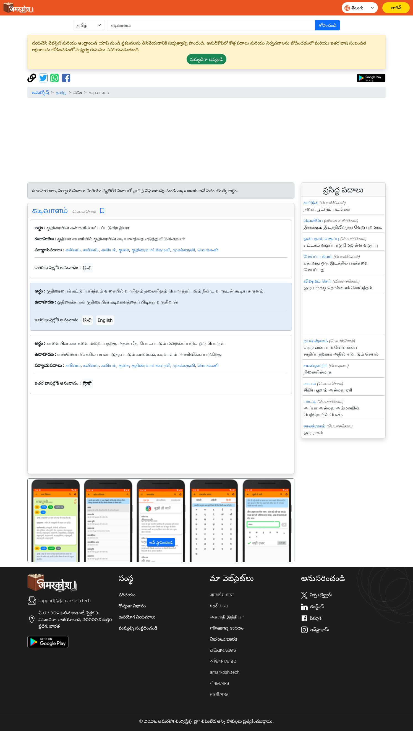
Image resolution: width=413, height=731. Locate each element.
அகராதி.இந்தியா (227, 617)
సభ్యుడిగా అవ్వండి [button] (206, 59)
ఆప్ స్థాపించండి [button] (160, 542)
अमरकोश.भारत (222, 595)
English (105, 320)
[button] (48, 520)
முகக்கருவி (183, 250)
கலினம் (73, 250)
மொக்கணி (208, 250)
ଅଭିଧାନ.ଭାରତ (223, 650)
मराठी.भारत (219, 606)
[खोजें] (211, 25)
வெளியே (313, 220)
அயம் (310, 383)
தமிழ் (61, 92)
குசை (124, 250)
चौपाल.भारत (219, 683)
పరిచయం (127, 595)
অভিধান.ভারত (223, 661)
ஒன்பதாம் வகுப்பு (321, 238)
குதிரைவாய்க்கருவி (151, 250)
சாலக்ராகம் (314, 426)
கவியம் (108, 250)
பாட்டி (310, 401)
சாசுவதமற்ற (316, 365)
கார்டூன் (311, 202)
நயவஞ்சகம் (316, 341)
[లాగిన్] (396, 7)
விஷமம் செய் (317, 281)
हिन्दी (87, 268)
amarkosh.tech (224, 672)
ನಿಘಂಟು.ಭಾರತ (223, 639)
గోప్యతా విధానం (132, 606)
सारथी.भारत (219, 694)
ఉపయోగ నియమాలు (137, 617)
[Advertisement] (206, 141)
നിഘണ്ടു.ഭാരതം (227, 628)
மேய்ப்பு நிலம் (318, 256)
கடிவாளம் (50, 210)
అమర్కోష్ (40, 92)
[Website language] (360, 7)
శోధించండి (327, 25)
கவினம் (91, 250)
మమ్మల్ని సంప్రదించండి (138, 628)
